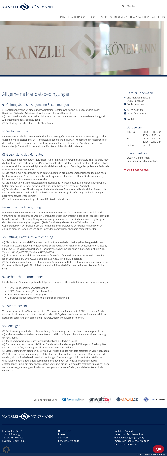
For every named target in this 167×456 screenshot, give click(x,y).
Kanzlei (64, 17)
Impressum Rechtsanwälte (128, 434)
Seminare (63, 437)
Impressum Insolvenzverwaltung (131, 440)
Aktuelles (158, 17)
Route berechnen (136, 104)
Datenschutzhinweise (125, 444)
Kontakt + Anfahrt (123, 431)
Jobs (60, 444)
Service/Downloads (68, 440)
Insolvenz (120, 17)
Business (106, 17)
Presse (61, 434)
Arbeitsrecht (79, 17)
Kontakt (131, 119)
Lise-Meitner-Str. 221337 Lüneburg (12, 432)
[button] (6, 449)
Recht (94, 17)
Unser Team (64, 431)
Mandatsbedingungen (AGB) (129, 437)
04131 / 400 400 (135, 110)
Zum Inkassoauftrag (138, 169)
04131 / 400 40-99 (136, 113)
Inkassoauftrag (139, 17)
